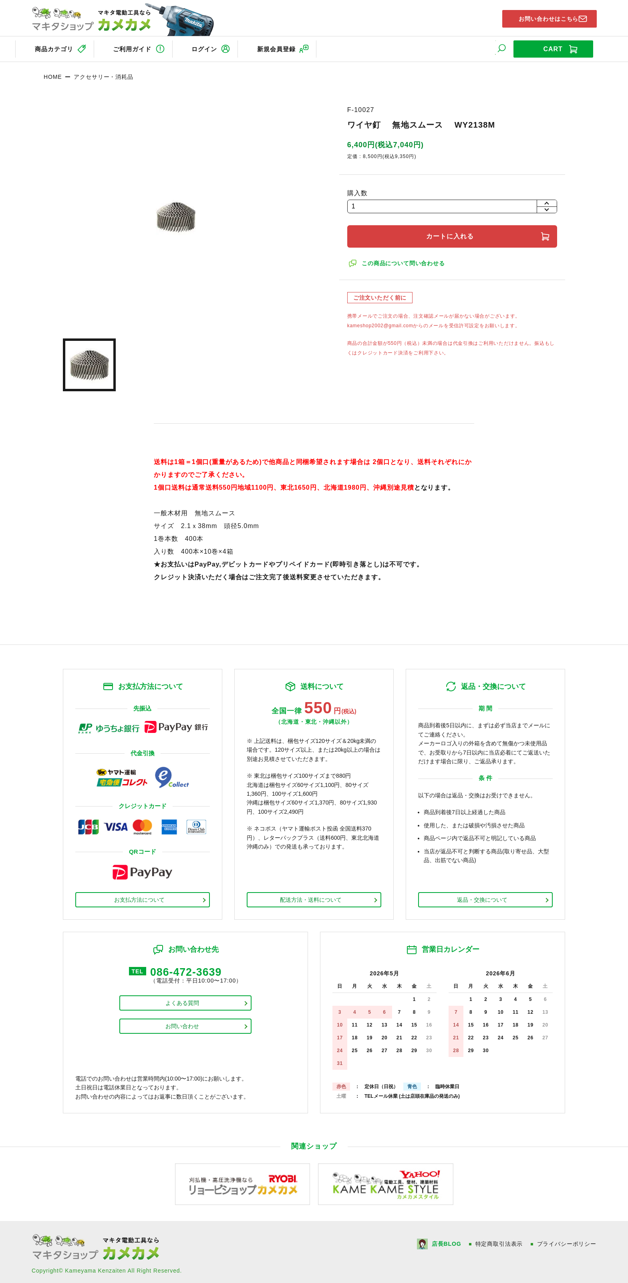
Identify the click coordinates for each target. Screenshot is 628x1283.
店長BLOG (445, 1241)
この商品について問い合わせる (405, 260)
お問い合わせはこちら (543, 17)
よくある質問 (182, 1002)
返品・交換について (482, 897)
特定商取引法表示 (499, 1241)
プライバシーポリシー (566, 1241)
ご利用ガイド (137, 47)
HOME (53, 74)
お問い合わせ (182, 1025)
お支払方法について (139, 897)
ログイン (215, 47)
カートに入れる (452, 233)
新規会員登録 (294, 47)
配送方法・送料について (311, 897)
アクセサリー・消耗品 (103, 74)
